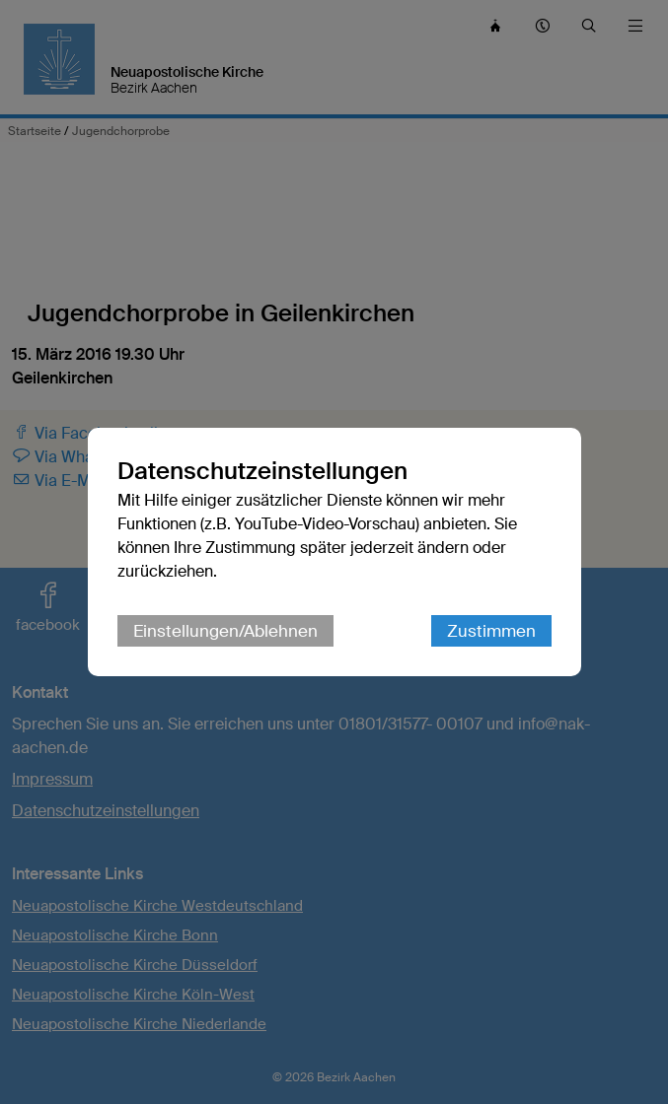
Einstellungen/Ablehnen (225, 631)
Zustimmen (491, 631)
